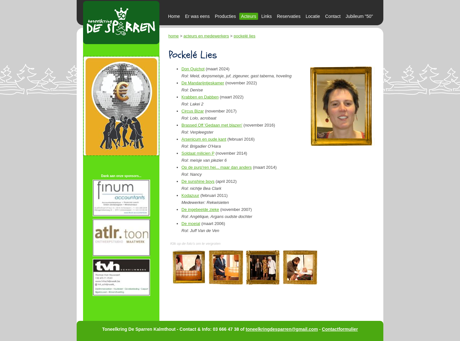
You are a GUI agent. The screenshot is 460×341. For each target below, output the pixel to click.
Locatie (313, 16)
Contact (333, 16)
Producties (225, 16)
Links (266, 16)
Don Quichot (192, 68)
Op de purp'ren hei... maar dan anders (216, 167)
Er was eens (197, 16)
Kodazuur (190, 195)
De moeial (190, 223)
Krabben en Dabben (199, 97)
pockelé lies (245, 36)
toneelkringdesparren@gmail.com (282, 329)
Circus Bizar (192, 111)
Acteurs (248, 16)
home (173, 36)
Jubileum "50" (359, 16)
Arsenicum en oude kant (203, 139)
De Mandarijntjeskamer (202, 83)
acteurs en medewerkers (206, 36)
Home (174, 16)
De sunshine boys (197, 181)
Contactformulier (340, 329)
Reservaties (289, 16)
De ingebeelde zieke (200, 209)
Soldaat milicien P (197, 153)
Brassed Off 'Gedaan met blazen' (211, 125)
